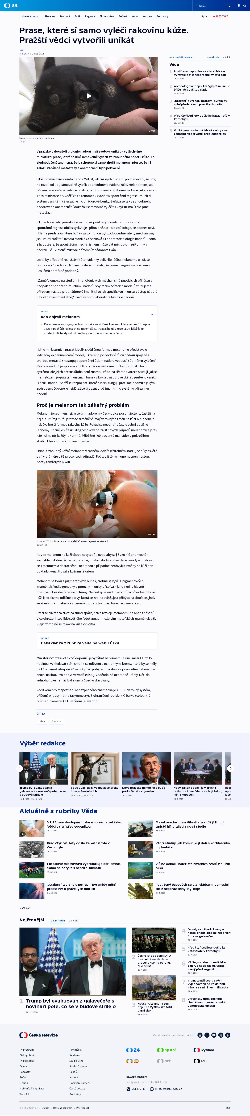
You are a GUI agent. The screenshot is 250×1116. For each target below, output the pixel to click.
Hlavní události (31, 16)
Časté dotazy (77, 1088)
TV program (26, 1050)
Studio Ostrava (78, 1066)
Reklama (74, 1055)
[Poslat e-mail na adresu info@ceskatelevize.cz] (166, 1089)
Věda (135, 16)
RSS (228, 1108)
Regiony (90, 16)
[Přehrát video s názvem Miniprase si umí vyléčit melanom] (88, 96)
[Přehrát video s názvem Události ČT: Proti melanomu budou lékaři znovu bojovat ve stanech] (97, 504)
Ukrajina (50, 16)
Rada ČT (74, 1072)
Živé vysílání (26, 1055)
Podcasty (162, 16)
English (45, 1108)
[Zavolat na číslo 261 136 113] (135, 1089)
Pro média (75, 1050)
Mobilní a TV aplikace (31, 1088)
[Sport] (205, 16)
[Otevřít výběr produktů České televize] (242, 5)
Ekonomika (107, 16)
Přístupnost (82, 1108)
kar (21, 50)
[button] (88, 96)
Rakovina (56, 721)
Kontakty (75, 1094)
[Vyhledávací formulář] (213, 5)
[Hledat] (228, 5)
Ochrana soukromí (63, 1108)
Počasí (123, 16)
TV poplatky (26, 1061)
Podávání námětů (79, 1083)
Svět (77, 16)
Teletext (24, 1066)
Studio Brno (76, 1061)
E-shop (23, 1083)
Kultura (147, 16)
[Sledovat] (221, 16)
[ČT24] (11, 5)
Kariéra (73, 1077)
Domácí (65, 16)
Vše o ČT (24, 1094)
